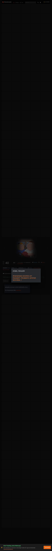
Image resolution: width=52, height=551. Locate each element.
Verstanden (47, 547)
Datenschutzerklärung (8, 549)
